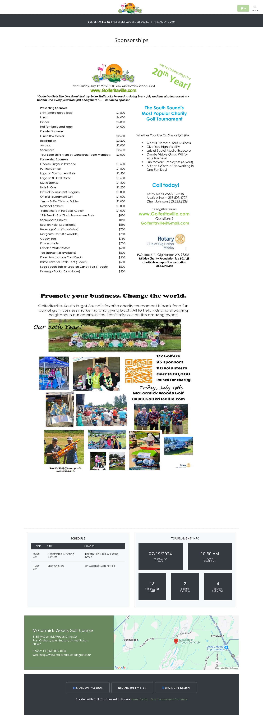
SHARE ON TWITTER (132, 687)
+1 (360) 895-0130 (55, 651)
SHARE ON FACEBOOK (88, 687)
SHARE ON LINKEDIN (176, 687)
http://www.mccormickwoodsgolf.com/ (65, 655)
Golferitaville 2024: (100, 21)
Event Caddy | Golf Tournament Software (159, 699)
